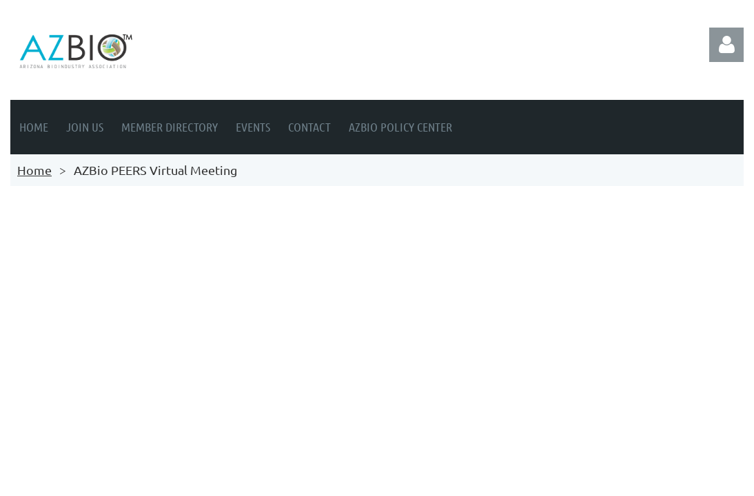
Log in (726, 45)
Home (34, 170)
